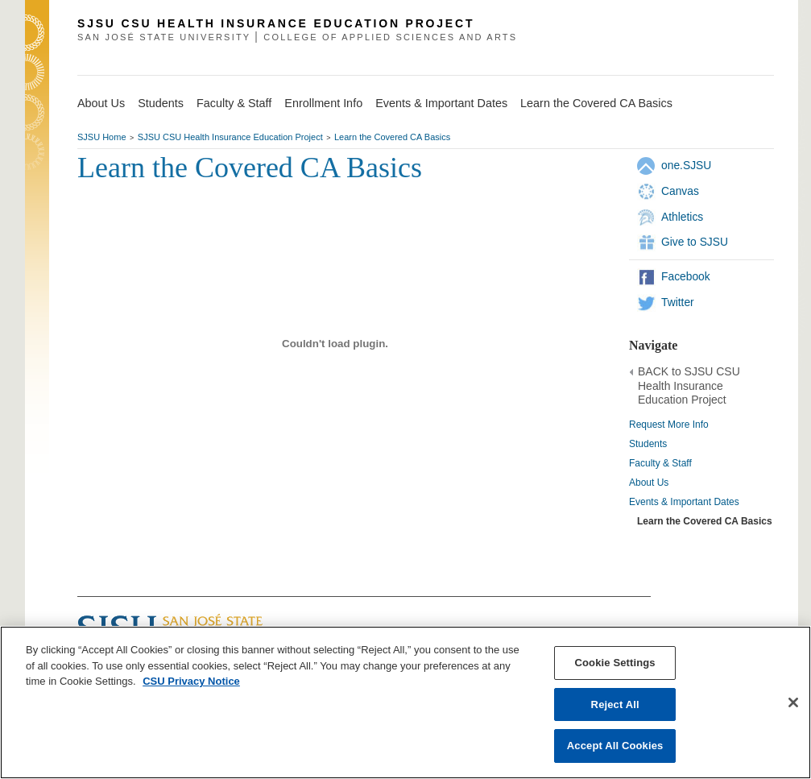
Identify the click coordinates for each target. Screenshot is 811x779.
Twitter (677, 302)
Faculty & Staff (660, 463)
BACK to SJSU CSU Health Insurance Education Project (689, 386)
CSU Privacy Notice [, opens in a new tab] (191, 681)
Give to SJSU (694, 241)
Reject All (615, 704)
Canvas (680, 190)
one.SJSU (686, 165)
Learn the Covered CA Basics (392, 137)
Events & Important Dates (684, 502)
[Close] (793, 702)
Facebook (685, 276)
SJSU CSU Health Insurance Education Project (230, 137)
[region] (405, 702)
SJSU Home (101, 137)
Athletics (682, 216)
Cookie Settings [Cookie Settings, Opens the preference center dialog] (615, 663)
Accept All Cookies (615, 746)
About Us (648, 482)
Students (648, 444)
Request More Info (669, 424)
